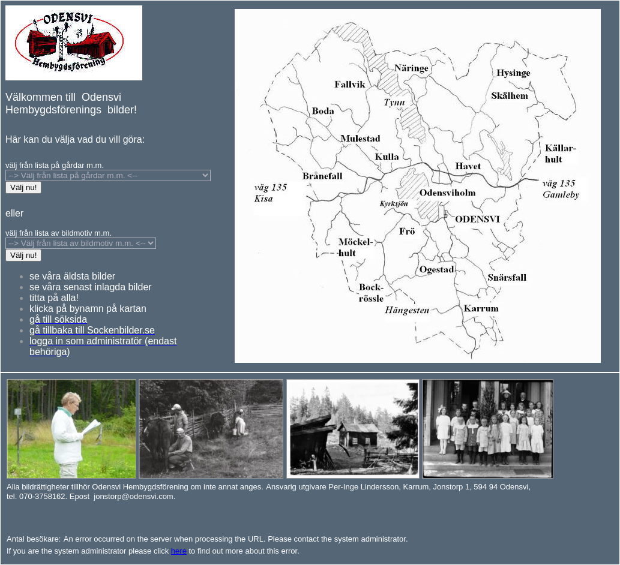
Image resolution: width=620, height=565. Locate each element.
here (179, 550)
